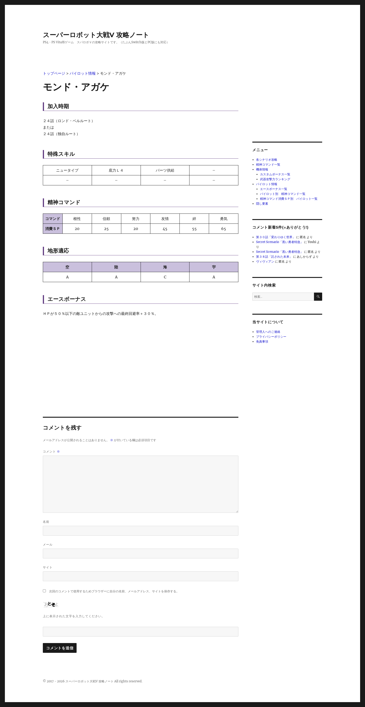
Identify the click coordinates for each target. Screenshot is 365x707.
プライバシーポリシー (271, 337)
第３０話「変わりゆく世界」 (275, 237)
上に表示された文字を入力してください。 (74, 616)
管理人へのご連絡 (268, 332)
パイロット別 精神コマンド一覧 (282, 194)
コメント (51, 452)
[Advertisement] (140, 355)
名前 (46, 522)
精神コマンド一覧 (268, 165)
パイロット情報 (266, 184)
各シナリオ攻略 (266, 160)
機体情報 (262, 169)
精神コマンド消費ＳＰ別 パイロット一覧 (289, 199)
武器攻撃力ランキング (275, 179)
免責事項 (262, 341)
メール (48, 544)
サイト (48, 567)
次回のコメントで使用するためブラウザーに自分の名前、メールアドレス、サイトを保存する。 (114, 591)
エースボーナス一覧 (273, 189)
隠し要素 (262, 204)
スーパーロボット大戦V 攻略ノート (96, 35)
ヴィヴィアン (265, 261)
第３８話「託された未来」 (274, 257)
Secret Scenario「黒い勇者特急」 (279, 242)
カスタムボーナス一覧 (275, 174)
